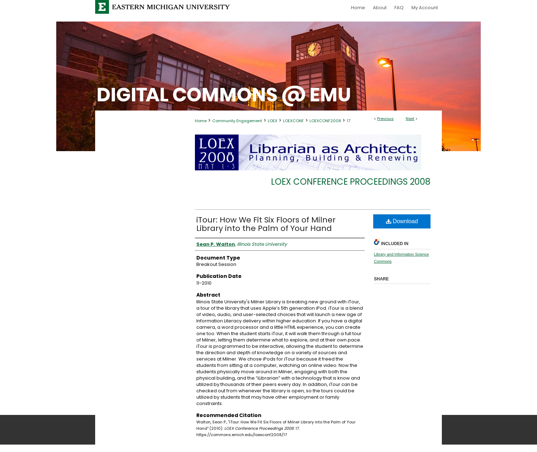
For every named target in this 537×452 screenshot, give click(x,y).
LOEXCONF (293, 121)
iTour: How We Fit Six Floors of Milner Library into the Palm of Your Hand (266, 224)
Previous (385, 118)
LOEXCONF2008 (325, 121)
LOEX (272, 121)
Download (402, 221)
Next (410, 118)
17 (348, 121)
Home (201, 121)
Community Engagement (237, 121)
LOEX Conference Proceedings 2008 (351, 182)
